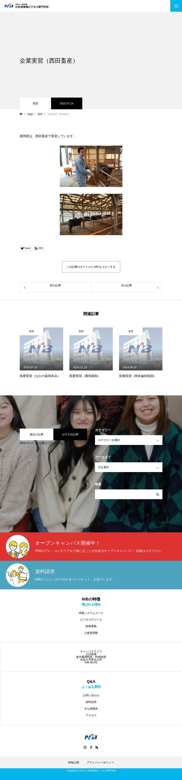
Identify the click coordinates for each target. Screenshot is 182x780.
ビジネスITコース (91, 619)
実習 (35, 103)
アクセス (91, 715)
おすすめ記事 (70, 434)
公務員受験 (91, 632)
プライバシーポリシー (100, 762)
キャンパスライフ (91, 651)
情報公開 (73, 762)
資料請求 (91, 702)
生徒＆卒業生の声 (91, 659)
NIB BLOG (91, 662)
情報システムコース (91, 613)
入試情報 (91, 654)
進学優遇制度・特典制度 (91, 656)
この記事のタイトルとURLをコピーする (91, 266)
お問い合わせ (91, 695)
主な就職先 (91, 708)
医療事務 (91, 626)
